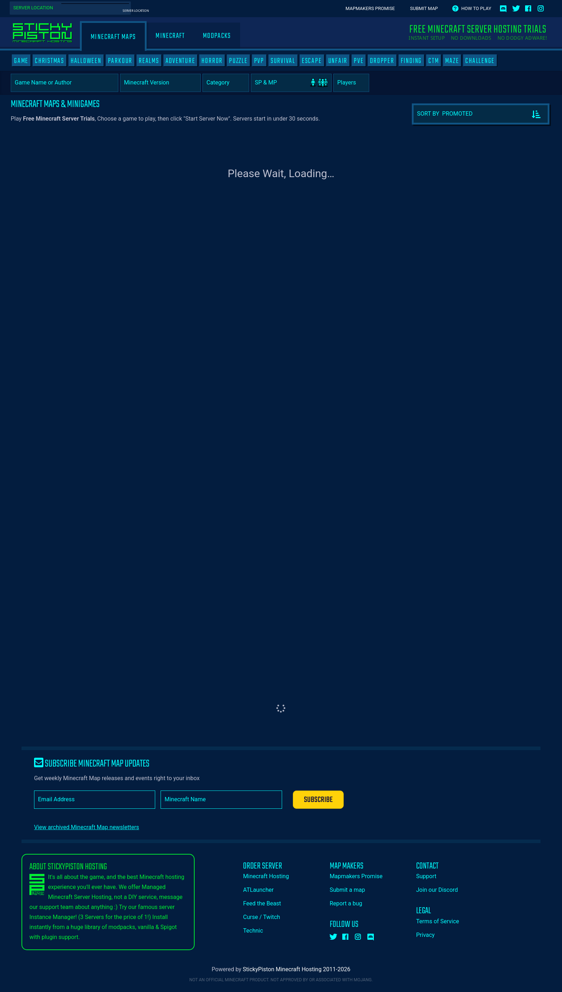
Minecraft (170, 36)
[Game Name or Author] (64, 83)
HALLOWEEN (86, 60)
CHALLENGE (480, 60)
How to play (476, 8)
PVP (259, 60)
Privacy (425, 935)
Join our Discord (437, 889)
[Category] (226, 83)
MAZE (452, 60)
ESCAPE (312, 60)
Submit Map (424, 8)
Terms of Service (437, 921)
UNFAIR (338, 60)
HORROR (212, 60)
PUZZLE (238, 60)
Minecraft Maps (113, 37)
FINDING (411, 60)
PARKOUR (120, 60)
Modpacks (217, 36)
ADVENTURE (180, 60)
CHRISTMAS (49, 60)
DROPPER (382, 60)
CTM (433, 60)
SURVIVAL (283, 60)
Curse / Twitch (261, 917)
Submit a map (347, 889)
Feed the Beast (262, 903)
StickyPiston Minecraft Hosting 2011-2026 (296, 969)
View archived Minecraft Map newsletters (86, 827)
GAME (21, 60)
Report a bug (346, 903)
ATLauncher (258, 889)
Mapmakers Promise (370, 8)
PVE (358, 60)
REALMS (149, 60)
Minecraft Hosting (266, 876)
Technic (253, 930)
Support (426, 876)
